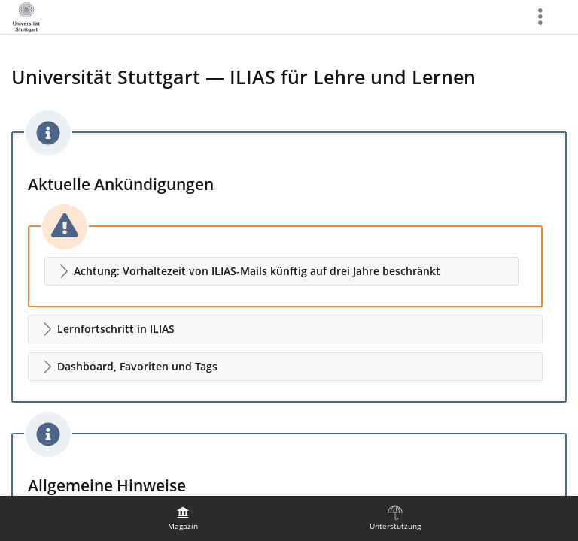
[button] (281, 271)
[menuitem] (183, 518)
